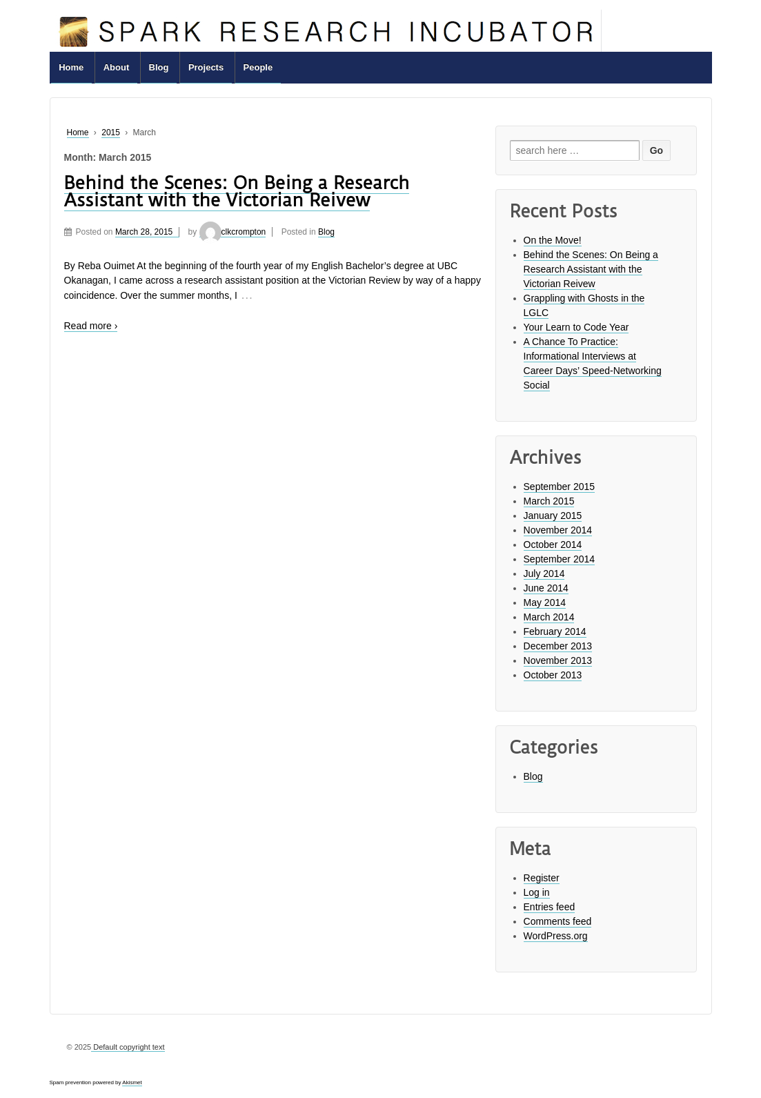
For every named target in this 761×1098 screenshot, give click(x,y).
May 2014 (545, 602)
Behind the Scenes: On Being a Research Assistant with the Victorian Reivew (237, 191)
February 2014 (555, 631)
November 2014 (558, 530)
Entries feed (549, 906)
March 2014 (549, 616)
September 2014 (559, 559)
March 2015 (549, 501)
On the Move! (553, 240)
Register (542, 877)
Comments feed (558, 921)
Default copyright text (127, 1047)
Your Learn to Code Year (576, 327)
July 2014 (544, 573)
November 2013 (558, 660)
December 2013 (558, 645)
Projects (206, 67)
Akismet (131, 1082)
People (258, 67)
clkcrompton (232, 232)
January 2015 (553, 515)
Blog (159, 67)
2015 (110, 132)
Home (71, 67)
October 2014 (553, 544)
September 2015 (559, 486)
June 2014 (546, 588)
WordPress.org (556, 935)
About (116, 67)
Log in (537, 892)
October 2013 (553, 674)
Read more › (91, 325)
